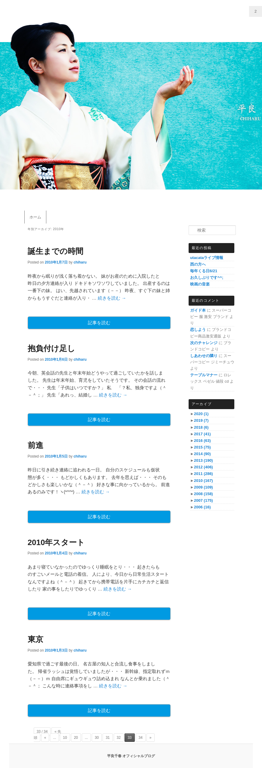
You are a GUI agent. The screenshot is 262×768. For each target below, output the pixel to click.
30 (97, 738)
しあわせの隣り (203, 355)
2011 (203, 473)
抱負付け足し (51, 348)
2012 (203, 467)
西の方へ (198, 264)
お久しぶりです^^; (206, 277)
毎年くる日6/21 (203, 271)
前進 (35, 445)
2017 (202, 434)
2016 (202, 440)
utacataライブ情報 (206, 257)
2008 (203, 494)
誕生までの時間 (55, 251)
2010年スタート (56, 542)
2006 (202, 507)
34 (141, 738)
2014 (202, 454)
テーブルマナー (203, 375)
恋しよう (198, 329)
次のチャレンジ (203, 343)
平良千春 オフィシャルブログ (131, 756)
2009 (203, 487)
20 (76, 738)
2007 (203, 500)
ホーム (35, 217)
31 (107, 738)
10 (65, 738)
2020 (201, 414)
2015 (202, 447)
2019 (201, 420)
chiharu (79, 262)
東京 (35, 639)
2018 (201, 427)
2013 (203, 460)
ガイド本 (198, 310)
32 (119, 738)
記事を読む (99, 322)
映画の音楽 (200, 284)
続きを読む (112, 298)
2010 (203, 480)
